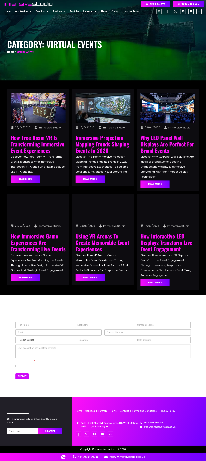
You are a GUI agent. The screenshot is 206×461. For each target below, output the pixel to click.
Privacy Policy (168, 411)
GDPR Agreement (25, 361)
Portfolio (103, 411)
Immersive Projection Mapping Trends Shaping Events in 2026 (102, 144)
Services (90, 411)
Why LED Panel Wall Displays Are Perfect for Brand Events (167, 144)
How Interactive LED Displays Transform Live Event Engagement (166, 242)
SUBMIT (22, 376)
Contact (124, 411)
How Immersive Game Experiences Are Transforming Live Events (38, 242)
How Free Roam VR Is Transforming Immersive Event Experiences (37, 144)
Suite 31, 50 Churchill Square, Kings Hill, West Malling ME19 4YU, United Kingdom (109, 424)
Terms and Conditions (145, 411)
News (114, 411)
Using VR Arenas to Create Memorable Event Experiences (102, 242)
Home (10, 51)
